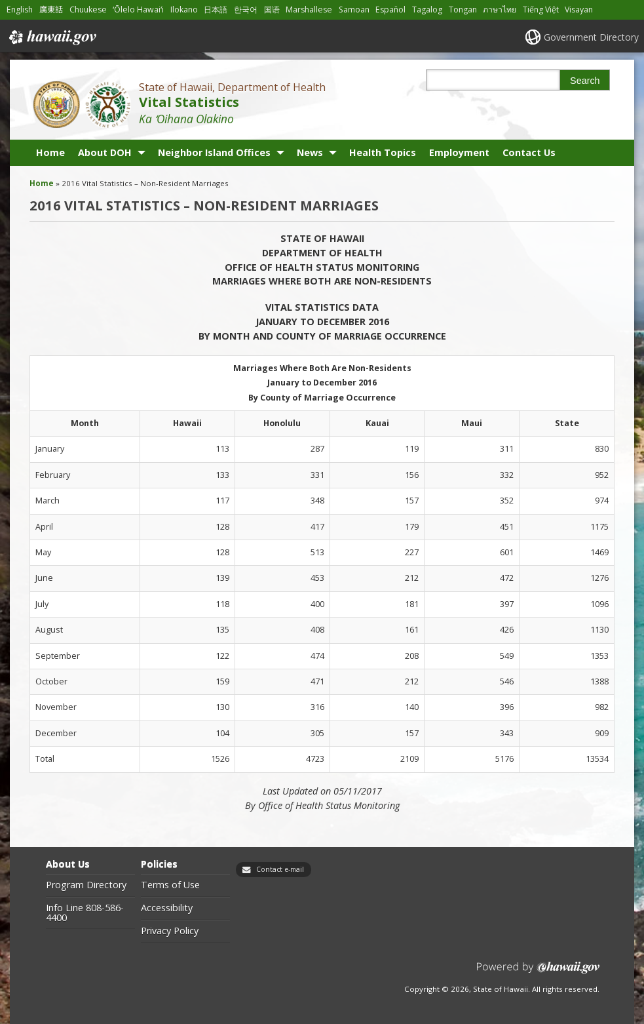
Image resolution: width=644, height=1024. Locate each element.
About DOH (105, 152)
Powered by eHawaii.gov (538, 972)
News (310, 152)
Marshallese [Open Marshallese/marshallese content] (309, 9)
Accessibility (167, 908)
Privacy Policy (170, 930)
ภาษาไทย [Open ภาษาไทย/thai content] (499, 9)
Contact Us (529, 152)
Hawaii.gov (51, 37)
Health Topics (382, 152)
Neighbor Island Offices (214, 152)
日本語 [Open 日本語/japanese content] (215, 9)
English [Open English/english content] (20, 9)
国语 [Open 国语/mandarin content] (272, 9)
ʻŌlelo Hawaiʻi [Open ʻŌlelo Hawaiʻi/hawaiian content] (138, 9)
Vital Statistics (189, 102)
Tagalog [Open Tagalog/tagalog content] (427, 9)
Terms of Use (170, 885)
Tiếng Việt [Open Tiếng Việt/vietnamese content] (541, 9)
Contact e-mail (280, 869)
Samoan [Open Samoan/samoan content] (354, 9)
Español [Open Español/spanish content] (390, 9)
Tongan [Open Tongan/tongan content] (463, 9)
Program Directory (86, 885)
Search (585, 80)
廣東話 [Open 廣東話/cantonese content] (51, 9)
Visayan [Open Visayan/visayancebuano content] (579, 9)
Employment (459, 152)
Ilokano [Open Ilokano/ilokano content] (184, 9)
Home (50, 152)
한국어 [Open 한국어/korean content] (245, 9)
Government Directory (591, 37)
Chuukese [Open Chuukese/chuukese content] (88, 9)
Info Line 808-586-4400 (85, 912)
